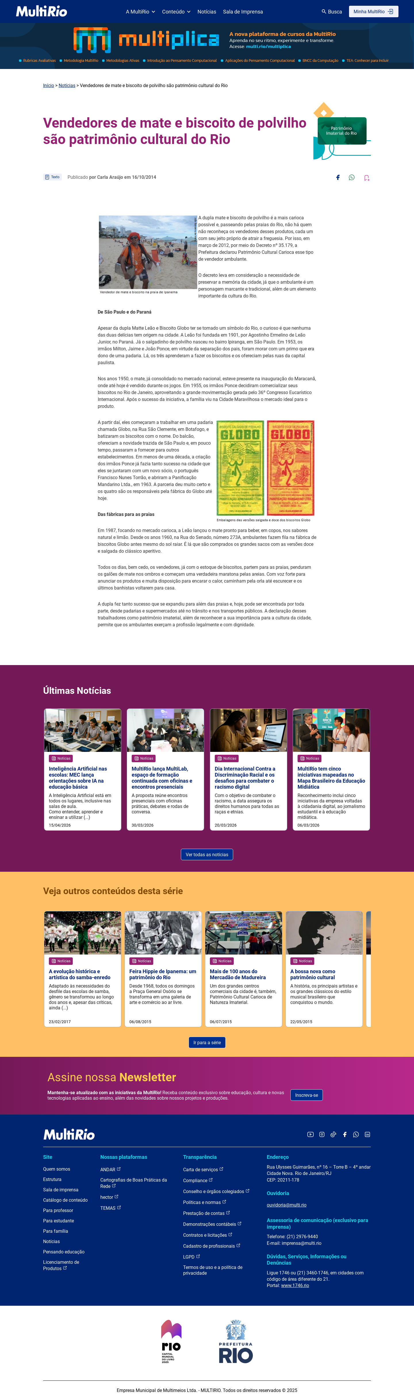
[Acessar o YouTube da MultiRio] (310, 1135)
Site (47, 1157)
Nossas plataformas (123, 1157)
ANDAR (110, 1169)
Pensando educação (64, 1252)
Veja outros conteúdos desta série (113, 891)
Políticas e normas (205, 1202)
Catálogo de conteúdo (65, 1200)
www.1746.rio (295, 1285)
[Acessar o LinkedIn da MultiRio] (367, 1135)
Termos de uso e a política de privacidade (212, 1270)
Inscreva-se (306, 1095)
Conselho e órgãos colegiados (216, 1191)
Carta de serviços (203, 1169)
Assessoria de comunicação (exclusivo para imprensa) (317, 1223)
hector (109, 1197)
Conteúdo (176, 12)
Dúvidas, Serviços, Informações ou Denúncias (306, 1259)
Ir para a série (207, 1042)
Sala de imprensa (60, 1189)
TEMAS (110, 1208)
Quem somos (56, 1169)
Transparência (200, 1157)
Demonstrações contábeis (212, 1224)
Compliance (198, 1180)
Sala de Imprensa (243, 12)
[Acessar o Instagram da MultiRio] (321, 1135)
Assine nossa (111, 1077)
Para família (55, 1231)
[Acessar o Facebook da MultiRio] (344, 1135)
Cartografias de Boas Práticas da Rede (133, 1183)
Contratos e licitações (208, 1235)
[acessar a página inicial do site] (42, 11)
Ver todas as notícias (207, 854)
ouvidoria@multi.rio (286, 1205)
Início (48, 85)
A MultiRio (140, 12)
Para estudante (58, 1221)
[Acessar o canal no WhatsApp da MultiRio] (356, 1135)
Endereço (278, 1157)
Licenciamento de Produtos (61, 1265)
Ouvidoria (278, 1193)
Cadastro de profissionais (212, 1246)
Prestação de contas (206, 1213)
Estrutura (52, 1179)
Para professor (58, 1210)
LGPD (191, 1257)
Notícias (207, 12)
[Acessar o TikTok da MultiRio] (333, 1135)
